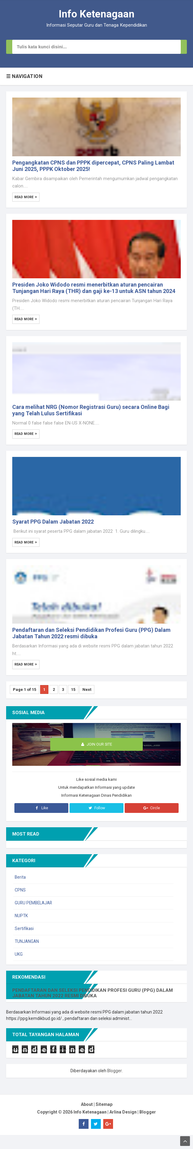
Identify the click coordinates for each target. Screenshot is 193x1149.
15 (76, 703)
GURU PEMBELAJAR (34, 916)
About (87, 1118)
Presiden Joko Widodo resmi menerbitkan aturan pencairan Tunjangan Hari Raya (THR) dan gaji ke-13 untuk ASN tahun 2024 (93, 293)
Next (89, 703)
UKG (19, 968)
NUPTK (21, 929)
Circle (151, 822)
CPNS (20, 904)
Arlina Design (123, 1126)
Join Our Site (96, 758)
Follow (96, 822)
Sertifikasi (24, 942)
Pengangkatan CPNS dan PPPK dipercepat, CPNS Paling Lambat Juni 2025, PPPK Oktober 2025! (93, 168)
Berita (20, 891)
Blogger (114, 1084)
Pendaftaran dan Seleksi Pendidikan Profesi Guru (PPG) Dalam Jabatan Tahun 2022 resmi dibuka (91, 646)
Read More (24, 199)
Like (41, 822)
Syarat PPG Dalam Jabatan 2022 (53, 532)
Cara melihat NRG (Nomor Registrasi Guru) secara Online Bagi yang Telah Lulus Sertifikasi (90, 418)
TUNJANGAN (27, 955)
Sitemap (104, 1118)
